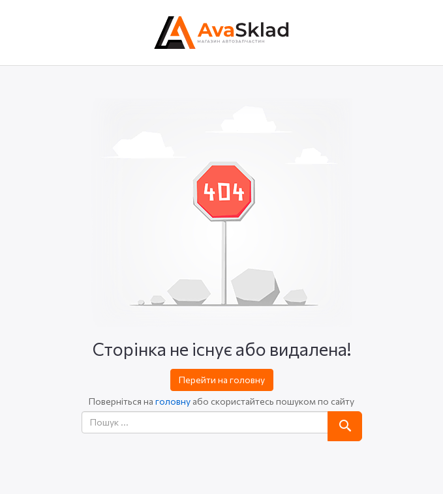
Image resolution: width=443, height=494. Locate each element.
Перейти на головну (222, 379)
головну (173, 401)
